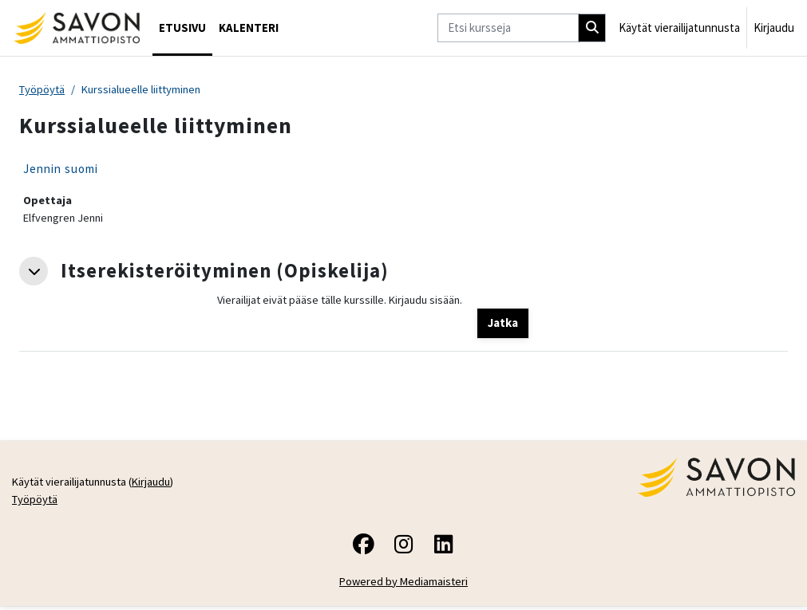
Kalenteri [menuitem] (249, 27)
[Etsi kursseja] (508, 28)
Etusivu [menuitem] (182, 27)
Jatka (503, 325)
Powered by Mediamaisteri (403, 584)
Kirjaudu (774, 27)
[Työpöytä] (76, 28)
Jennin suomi (60, 169)
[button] (33, 272)
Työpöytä (43, 89)
